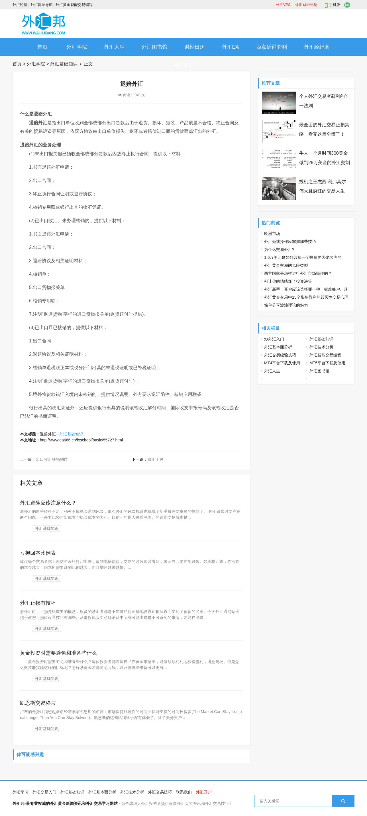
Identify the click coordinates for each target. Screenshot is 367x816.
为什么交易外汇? (279, 249)
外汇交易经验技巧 (280, 355)
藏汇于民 (156, 459)
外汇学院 (76, 47)
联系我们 (184, 792)
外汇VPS (283, 5)
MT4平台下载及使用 (282, 363)
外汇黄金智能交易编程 (74, 5)
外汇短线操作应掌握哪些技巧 (290, 241)
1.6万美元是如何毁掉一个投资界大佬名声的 (302, 257)
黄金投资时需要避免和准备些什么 (58, 653)
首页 (42, 47)
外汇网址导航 (41, 5)
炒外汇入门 (274, 339)
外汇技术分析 (321, 347)
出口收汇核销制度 (52, 459)
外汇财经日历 (306, 5)
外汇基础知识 (64, 63)
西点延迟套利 (271, 47)
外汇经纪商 (317, 47)
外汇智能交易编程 (325, 355)
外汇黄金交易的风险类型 (286, 265)
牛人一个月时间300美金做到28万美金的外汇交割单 (324, 162)
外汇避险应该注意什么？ (48, 503)
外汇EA (230, 47)
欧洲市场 (272, 233)
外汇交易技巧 (160, 792)
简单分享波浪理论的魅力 (286, 305)
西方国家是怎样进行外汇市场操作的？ (298, 273)
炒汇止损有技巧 (38, 603)
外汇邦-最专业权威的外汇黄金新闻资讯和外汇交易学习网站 (65, 803)
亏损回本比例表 (38, 553)
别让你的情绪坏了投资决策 (288, 281)
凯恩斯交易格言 (38, 703)
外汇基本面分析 (278, 347)
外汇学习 (20, 792)
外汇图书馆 (154, 47)
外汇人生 (114, 47)
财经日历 (194, 47)
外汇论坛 (20, 5)
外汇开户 (183, 65)
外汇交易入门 (44, 792)
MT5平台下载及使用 (327, 363)
